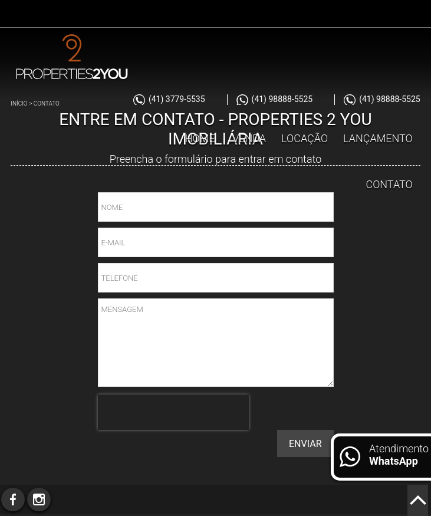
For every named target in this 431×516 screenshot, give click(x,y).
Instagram (39, 499)
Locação (304, 138)
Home (200, 138)
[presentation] (173, 412)
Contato (389, 184)
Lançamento (378, 138)
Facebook (13, 499)
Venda (249, 138)
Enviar (305, 443)
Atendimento (399, 454)
